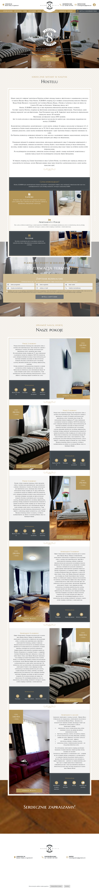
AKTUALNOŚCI (46, 11)
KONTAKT (70, 11)
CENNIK (25, 11)
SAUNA (39, 11)
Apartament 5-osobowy (69, 552)
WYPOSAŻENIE (32, 11)
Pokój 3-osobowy (69, 410)
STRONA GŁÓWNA (7, 11)
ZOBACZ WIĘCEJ (70, 396)
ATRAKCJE (54, 11)
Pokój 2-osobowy (29, 344)
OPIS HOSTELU (18, 11)
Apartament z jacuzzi (69, 715)
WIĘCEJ (49, 59)
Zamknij (67, 886)
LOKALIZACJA (62, 11)
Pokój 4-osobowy (29, 481)
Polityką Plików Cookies (56, 886)
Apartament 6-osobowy (29, 633)
